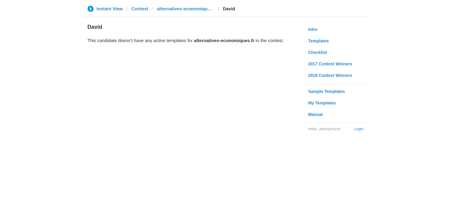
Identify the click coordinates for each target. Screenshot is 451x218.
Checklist (317, 52)
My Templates (322, 103)
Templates (318, 40)
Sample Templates (326, 91)
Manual (315, 114)
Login (359, 129)
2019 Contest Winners (330, 75)
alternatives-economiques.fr (185, 8)
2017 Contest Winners (330, 63)
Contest (139, 8)
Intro (313, 29)
